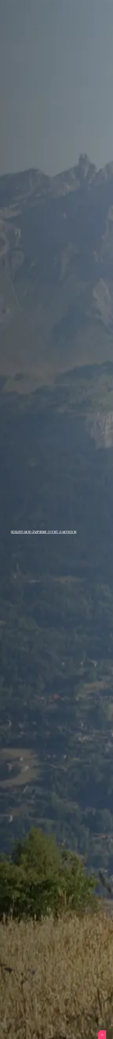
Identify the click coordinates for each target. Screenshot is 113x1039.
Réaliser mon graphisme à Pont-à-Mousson (43, 532)
